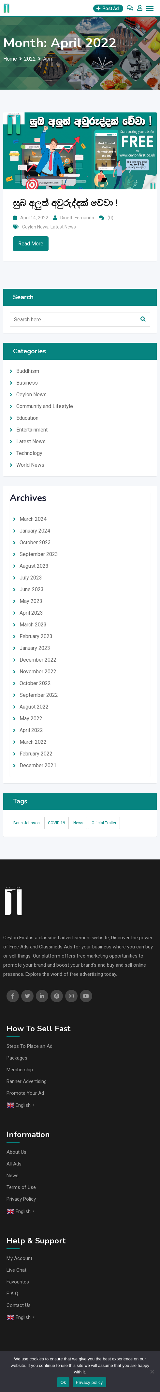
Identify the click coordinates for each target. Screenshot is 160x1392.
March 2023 (33, 625)
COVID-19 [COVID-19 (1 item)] (56, 823)
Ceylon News (35, 226)
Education (27, 418)
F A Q (12, 1294)
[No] (152, 1371)
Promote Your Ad (25, 1093)
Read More (30, 244)
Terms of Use (21, 1187)
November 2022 (38, 671)
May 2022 (31, 718)
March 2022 (33, 742)
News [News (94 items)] (78, 823)
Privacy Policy (21, 1199)
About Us (16, 1152)
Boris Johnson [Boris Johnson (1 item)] (26, 823)
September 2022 (39, 695)
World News (30, 465)
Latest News (63, 226)
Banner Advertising (27, 1081)
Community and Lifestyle (44, 406)
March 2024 (33, 519)
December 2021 (38, 765)
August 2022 (34, 707)
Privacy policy (89, 1382)
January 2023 (35, 648)
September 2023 (39, 554)
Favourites (18, 1282)
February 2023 (36, 636)
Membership (20, 1070)
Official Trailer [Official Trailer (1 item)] (104, 823)
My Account (19, 1258)
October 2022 (35, 683)
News (13, 1176)
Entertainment (32, 430)
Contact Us (19, 1305)
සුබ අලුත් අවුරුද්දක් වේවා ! (65, 203)
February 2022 (36, 754)
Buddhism (27, 371)
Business (27, 383)
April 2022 (31, 730)
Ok (63, 1382)
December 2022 (38, 660)
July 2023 (31, 578)
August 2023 (34, 566)
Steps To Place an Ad (29, 1046)
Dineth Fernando (77, 217)
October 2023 (35, 542)
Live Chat (16, 1270)
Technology (29, 453)
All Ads (14, 1164)
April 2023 (31, 613)
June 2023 (32, 589)
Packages (17, 1058)
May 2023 (31, 601)
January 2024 (35, 531)
